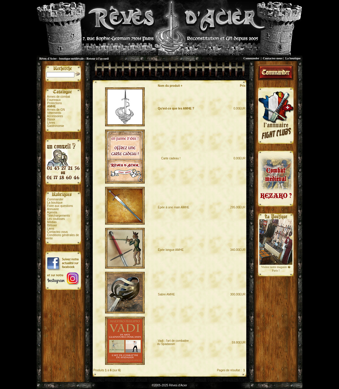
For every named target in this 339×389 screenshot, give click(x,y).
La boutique (293, 58)
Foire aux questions (60, 205)
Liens (50, 228)
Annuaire (53, 209)
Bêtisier (52, 225)
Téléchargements (58, 215)
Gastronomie (55, 126)
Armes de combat (58, 96)
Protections (54, 103)
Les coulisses (56, 218)
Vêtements (54, 113)
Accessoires (55, 116)
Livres (51, 122)
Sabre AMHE (166, 294)
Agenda (52, 212)
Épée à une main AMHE (174, 207)
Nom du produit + (170, 85)
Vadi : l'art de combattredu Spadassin (173, 342)
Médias (52, 222)
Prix (242, 85)
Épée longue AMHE (171, 249)
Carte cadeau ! (169, 158)
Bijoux (51, 119)
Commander (251, 58)
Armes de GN (56, 109)
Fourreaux (54, 100)
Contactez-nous (272, 58)
